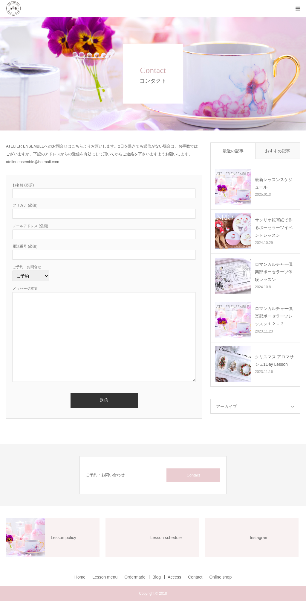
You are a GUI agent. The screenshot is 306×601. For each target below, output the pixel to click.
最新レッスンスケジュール (274, 183)
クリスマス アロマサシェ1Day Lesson (274, 360)
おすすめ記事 (277, 150)
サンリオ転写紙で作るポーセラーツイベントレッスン (274, 227)
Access (174, 577)
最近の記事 (233, 150)
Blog (156, 577)
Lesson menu (104, 577)
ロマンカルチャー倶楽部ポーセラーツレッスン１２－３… (274, 316)
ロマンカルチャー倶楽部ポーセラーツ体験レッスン (274, 272)
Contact (193, 475)
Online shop (220, 577)
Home (79, 577)
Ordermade (135, 577)
